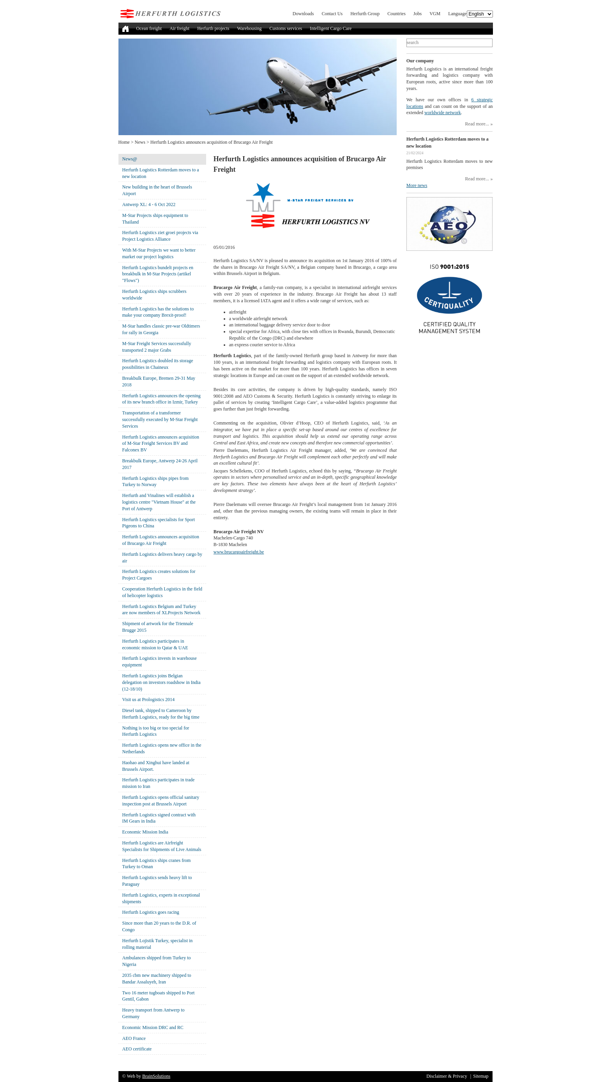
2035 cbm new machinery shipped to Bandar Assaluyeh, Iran (156, 979)
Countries (396, 13)
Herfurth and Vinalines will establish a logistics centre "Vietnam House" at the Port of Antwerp (159, 502)
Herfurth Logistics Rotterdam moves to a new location (160, 173)
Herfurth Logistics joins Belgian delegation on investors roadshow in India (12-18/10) (161, 682)
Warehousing (249, 28)
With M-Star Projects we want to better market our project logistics (159, 253)
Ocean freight (149, 28)
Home (124, 142)
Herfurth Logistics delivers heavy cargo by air (162, 558)
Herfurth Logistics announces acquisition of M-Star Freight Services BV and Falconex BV (161, 443)
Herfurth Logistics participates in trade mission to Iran (158, 783)
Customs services (285, 28)
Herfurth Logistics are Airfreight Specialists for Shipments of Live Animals (161, 846)
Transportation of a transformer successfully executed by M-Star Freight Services (160, 419)
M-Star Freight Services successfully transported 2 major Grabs (156, 347)
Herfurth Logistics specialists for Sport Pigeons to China (158, 523)
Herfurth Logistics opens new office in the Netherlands (161, 748)
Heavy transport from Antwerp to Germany (153, 1013)
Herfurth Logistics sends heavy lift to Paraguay (157, 881)
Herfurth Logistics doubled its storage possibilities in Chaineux (157, 364)
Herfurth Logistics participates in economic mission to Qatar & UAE (155, 644)
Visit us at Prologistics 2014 (148, 699)
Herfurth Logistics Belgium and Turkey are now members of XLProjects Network (161, 610)
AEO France (134, 1038)
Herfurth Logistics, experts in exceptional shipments (161, 898)
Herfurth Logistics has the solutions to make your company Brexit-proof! (158, 312)
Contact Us (332, 13)
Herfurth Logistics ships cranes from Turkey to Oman (156, 864)
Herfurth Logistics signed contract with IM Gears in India (159, 818)
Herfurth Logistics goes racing (150, 912)
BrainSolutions (156, 1076)
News (140, 142)
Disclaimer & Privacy (446, 1076)
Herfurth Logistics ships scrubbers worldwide (154, 295)
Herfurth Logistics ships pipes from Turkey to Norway (155, 482)
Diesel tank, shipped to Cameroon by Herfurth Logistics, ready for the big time (161, 714)
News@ (129, 159)
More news (416, 185)
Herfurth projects (213, 28)
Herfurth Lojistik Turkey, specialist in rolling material (157, 944)
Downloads (303, 13)
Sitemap (480, 1076)
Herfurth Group (365, 13)
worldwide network (442, 112)
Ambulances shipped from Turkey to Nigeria (156, 961)
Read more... (477, 124)
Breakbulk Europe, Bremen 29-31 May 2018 (159, 381)
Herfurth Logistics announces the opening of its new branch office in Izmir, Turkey (161, 399)
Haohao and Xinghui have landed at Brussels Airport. (155, 766)
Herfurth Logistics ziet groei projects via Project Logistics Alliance (160, 236)
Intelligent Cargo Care (330, 28)
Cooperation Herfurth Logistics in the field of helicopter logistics (162, 592)
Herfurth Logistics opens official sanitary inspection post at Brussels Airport (161, 801)
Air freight (179, 28)
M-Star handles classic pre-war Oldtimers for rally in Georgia (161, 329)
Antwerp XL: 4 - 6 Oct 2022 (149, 204)
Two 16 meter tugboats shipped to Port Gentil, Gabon (158, 996)
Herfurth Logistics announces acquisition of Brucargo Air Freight (161, 540)
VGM (434, 13)
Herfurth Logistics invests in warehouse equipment (159, 662)
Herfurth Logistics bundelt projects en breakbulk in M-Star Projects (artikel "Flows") (158, 274)
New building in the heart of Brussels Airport (157, 190)
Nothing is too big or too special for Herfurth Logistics (155, 731)
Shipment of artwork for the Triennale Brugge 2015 (157, 627)
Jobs (417, 13)
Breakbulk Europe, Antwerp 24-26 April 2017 (160, 464)
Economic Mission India (145, 832)
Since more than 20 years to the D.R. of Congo (159, 926)
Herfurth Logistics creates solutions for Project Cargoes (159, 575)
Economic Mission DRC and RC (153, 1027)
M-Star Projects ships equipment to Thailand (155, 219)
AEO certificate (137, 1049)
